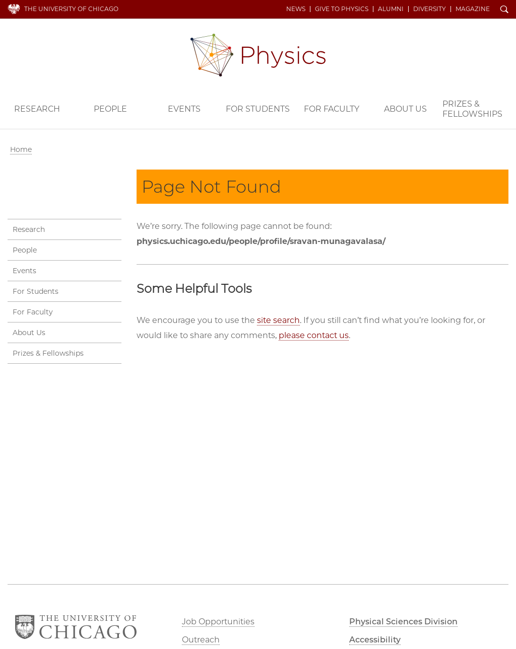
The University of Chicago (71, 9)
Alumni (391, 9)
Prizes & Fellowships (472, 109)
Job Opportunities (218, 621)
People (110, 109)
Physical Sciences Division (403, 621)
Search (504, 10)
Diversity (429, 9)
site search (278, 320)
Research (37, 109)
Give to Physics (341, 9)
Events (184, 109)
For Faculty (331, 109)
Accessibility (375, 639)
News (295, 9)
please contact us (314, 335)
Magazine (473, 9)
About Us (405, 109)
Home (21, 149)
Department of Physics (258, 55)
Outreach (201, 639)
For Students (258, 109)
